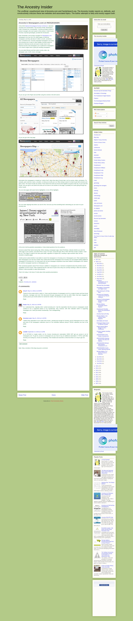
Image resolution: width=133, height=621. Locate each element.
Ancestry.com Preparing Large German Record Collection (103, 296)
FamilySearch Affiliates (99, 167)
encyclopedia (97, 157)
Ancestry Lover (27, 318)
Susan (25, 304)
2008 (97, 381)
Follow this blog (104, 585)
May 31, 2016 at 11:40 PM (39, 318)
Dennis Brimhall (98, 150)
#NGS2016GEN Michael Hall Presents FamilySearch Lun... (103, 344)
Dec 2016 (99, 263)
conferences (97, 147)
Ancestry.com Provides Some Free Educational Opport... (103, 310)
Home (54, 395)
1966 (107, 79)
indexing (96, 190)
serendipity (96, 228)
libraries (96, 193)
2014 (97, 368)
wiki (95, 247)
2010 (97, 377)
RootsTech (96, 223)
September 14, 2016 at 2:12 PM (36, 331)
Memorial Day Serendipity (103, 285)
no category (97, 208)
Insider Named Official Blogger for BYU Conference (102, 328)
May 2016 (99, 278)
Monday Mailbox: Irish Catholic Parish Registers (102, 317)
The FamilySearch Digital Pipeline (102, 95)
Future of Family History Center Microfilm (107, 566)
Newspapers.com (47, 35)
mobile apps (97, 198)
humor (95, 188)
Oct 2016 (99, 268)
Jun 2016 (99, 276)
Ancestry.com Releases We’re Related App (107, 494)
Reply (24, 299)
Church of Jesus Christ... (100, 142)
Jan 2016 (99, 363)
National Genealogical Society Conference (36, 26)
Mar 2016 (99, 359)
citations (96, 145)
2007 (97, 383)
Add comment (23, 344)
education (96, 155)
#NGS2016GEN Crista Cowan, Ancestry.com (103, 335)
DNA (95, 152)
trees (95, 240)
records (96, 213)
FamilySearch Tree (98, 173)
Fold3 (95, 180)
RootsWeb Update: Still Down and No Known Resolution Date (107, 529)
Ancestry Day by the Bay (103, 314)
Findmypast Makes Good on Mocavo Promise (103, 323)
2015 (97, 366)
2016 (97, 261)
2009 (97, 379)
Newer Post (22, 395)
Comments (98, 116)
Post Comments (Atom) (57, 401)
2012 (97, 372)
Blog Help (96, 137)
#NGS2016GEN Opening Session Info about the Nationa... (103, 340)
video (95, 242)
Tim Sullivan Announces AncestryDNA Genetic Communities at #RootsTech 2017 (107, 554)
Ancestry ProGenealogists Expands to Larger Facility (103, 301)
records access (97, 216)
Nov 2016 (99, 265)
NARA (95, 200)
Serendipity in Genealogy (100, 93)
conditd (25, 331)
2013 (97, 370)
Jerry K (25, 291)
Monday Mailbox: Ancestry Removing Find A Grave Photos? (108, 542)
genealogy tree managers (100, 185)
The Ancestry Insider (35, 7)
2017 (97, 259)
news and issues (98, 203)
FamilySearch (97, 165)
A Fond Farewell (106, 459)
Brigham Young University (100, 140)
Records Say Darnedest (100, 218)
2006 (112, 79)
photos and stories (98, 210)
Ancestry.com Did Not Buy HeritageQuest (108, 506)
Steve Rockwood (98, 231)
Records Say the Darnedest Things (102, 90)
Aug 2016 (99, 272)
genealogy (96, 183)
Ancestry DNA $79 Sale (107, 517)
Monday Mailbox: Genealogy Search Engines (102, 305)
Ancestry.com (27, 282)
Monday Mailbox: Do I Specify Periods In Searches (102, 353)
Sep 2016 (99, 270)
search (95, 226)
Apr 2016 (99, 357)
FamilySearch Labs (98, 170)
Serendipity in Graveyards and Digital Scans (103, 288)
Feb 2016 (99, 361)
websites (34, 282)
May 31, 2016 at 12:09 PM (35, 291)
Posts (97, 113)
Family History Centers (99, 160)
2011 (97, 374)
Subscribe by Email (99, 65)
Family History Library (99, 162)
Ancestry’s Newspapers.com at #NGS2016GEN (102, 282)
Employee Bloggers (99, 103)
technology (96, 233)
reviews (96, 221)
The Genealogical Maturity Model (102, 101)
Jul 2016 (99, 274)
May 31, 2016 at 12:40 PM (34, 304)
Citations (96, 98)
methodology (97, 195)
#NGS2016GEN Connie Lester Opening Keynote (103, 348)
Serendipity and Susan (102, 320)
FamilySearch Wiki (98, 175)
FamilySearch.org (98, 178)
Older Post (84, 395)
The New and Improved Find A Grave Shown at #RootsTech (107, 472)
